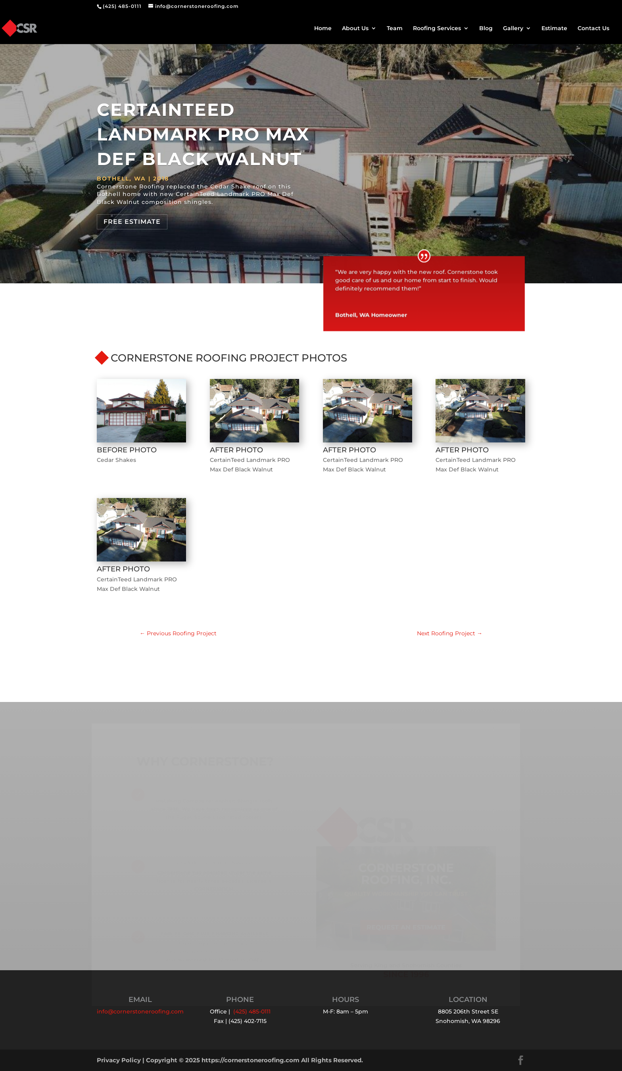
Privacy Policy (119, 1060)
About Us (355, 28)
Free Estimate (132, 221)
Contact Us (593, 28)
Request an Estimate (406, 930)
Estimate (554, 28)
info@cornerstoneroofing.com (140, 1011)
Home (323, 28)
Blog (486, 28)
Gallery (513, 28)
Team (395, 28)
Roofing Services (437, 28)
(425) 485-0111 (122, 6)
